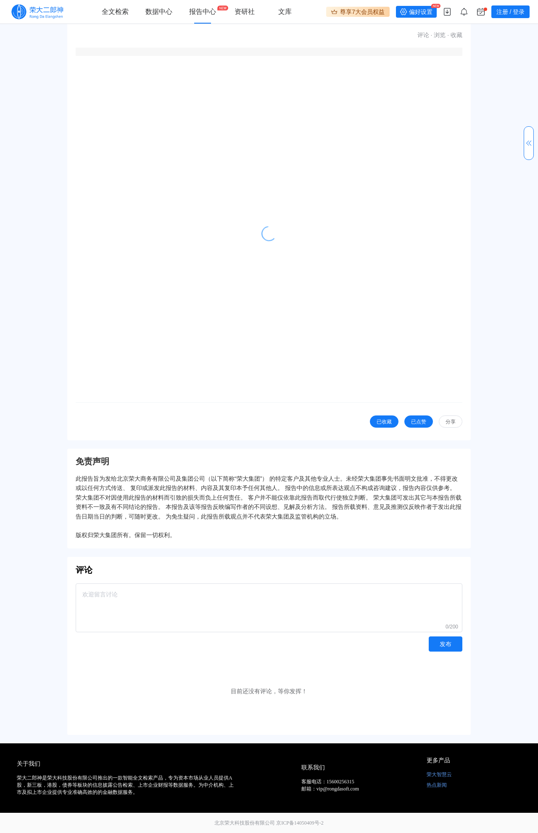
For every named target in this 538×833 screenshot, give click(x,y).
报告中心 (202, 11)
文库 (285, 11)
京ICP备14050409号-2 (300, 823)
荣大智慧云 (439, 774)
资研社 (245, 11)
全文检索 (115, 11)
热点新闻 (437, 785)
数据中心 (158, 11)
